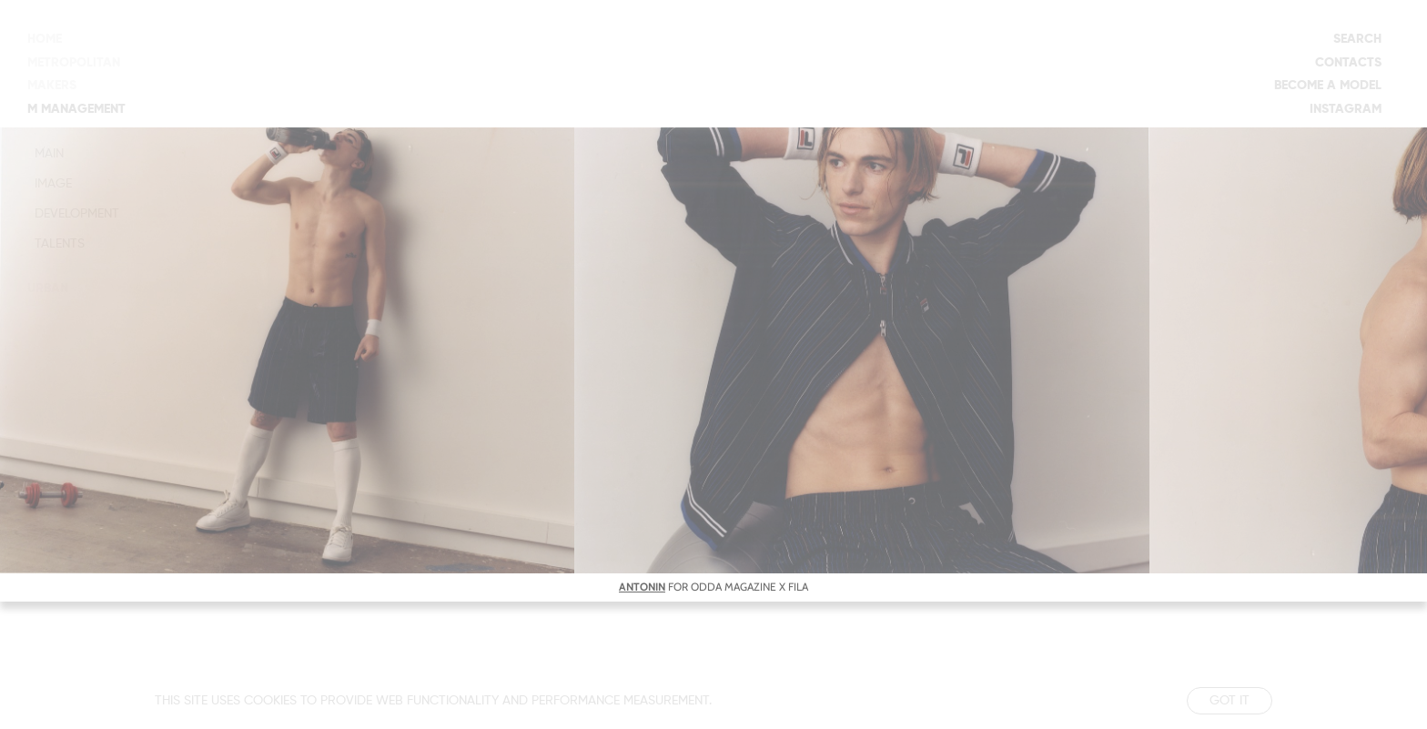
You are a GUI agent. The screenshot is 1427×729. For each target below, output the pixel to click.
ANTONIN (642, 586)
